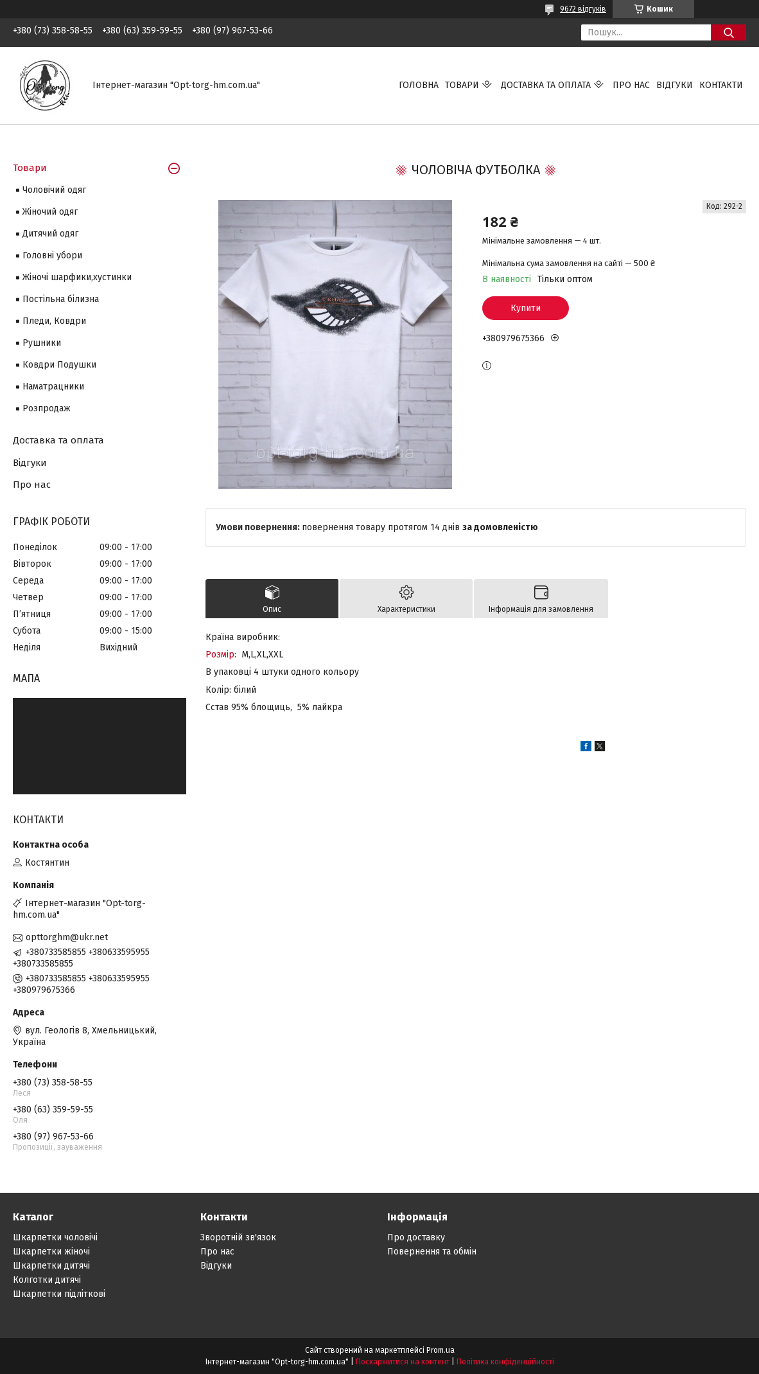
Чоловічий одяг (54, 189)
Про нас (631, 85)
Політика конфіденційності (505, 1361)
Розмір (219, 654)
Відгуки (674, 85)
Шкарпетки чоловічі (55, 1237)
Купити (525, 308)
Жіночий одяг (50, 211)
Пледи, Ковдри (54, 321)
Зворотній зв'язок (238, 1237)
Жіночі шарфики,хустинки (77, 277)
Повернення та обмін (431, 1251)
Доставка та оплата (546, 85)
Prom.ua (440, 1350)
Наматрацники (53, 386)
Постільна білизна (60, 299)
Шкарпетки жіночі (51, 1251)
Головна (419, 85)
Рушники (41, 342)
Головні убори (52, 255)
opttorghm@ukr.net (67, 937)
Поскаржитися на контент (402, 1361)
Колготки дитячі (47, 1279)
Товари (462, 85)
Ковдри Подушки (59, 364)
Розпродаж (46, 408)
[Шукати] (728, 32)
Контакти (721, 85)
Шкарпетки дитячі (51, 1265)
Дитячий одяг (50, 233)
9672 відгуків (583, 8)
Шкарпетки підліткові (59, 1294)
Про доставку (416, 1237)
